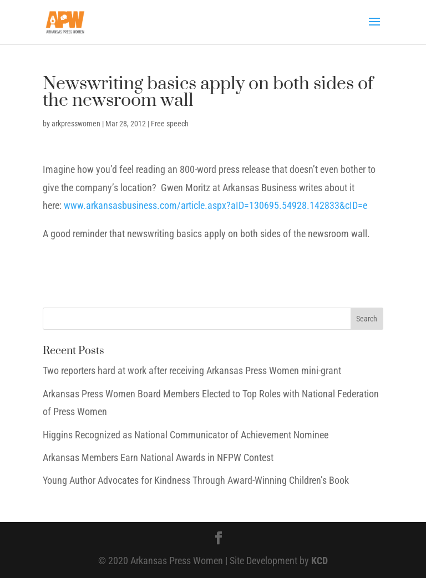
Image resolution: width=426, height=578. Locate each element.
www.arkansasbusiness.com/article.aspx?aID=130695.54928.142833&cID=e (215, 205)
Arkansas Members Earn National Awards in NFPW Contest (158, 457)
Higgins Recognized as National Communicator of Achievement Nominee (185, 435)
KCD (319, 560)
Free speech (170, 123)
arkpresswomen (76, 123)
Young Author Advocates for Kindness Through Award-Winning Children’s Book (196, 480)
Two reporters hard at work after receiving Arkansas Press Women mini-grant (192, 370)
